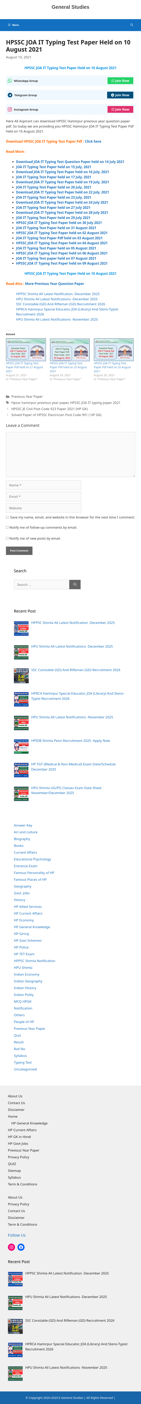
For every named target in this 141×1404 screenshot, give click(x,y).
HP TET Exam (24, 954)
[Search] (75, 584)
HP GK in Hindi (19, 1136)
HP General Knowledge (32, 927)
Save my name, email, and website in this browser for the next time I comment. (72, 517)
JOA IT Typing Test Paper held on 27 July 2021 (53, 207)
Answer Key (23, 825)
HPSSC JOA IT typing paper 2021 (95, 402)
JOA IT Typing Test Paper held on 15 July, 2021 (53, 167)
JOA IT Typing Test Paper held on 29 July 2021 (53, 217)
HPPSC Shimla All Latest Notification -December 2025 (58, 294)
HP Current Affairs (28, 913)
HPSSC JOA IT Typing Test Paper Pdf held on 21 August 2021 (24, 367)
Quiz (17, 1035)
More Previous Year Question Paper (54, 283)
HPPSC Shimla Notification (34, 960)
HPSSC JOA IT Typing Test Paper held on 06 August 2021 (62, 253)
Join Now (120, 81)
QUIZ (12, 1163)
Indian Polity (24, 994)
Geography (22, 886)
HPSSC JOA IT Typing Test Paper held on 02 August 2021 (62, 233)
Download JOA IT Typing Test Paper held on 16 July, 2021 (62, 172)
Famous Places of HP (30, 879)
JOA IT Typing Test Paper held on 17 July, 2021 (53, 177)
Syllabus (20, 1055)
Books (19, 845)
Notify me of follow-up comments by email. (43, 527)
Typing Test (23, 1062)
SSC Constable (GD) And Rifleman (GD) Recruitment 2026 (60, 304)
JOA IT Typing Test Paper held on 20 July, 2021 (53, 187)
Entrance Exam (25, 866)
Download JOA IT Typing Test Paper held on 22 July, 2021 (62, 192)
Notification (23, 1008)
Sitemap (14, 1170)
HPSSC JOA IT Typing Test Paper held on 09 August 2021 (62, 263)
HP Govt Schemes (28, 940)
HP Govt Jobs (18, 1143)
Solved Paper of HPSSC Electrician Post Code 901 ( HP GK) (56, 414)
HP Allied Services (28, 906)
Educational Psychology (32, 859)
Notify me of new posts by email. (35, 538)
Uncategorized (25, 1069)
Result (19, 1042)
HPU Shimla (23, 967)
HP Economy (24, 920)
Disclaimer (16, 1109)
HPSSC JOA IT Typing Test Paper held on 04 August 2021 (62, 243)
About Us (15, 1096)
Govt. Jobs (22, 893)
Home (12, 1116)
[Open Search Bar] (132, 25)
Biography (22, 839)
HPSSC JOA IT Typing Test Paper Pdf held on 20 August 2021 (112, 367)
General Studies (70, 7)
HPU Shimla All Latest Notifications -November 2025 (57, 319)
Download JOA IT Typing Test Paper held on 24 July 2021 (62, 202)
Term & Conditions (22, 1184)
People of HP (24, 1021)
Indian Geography (28, 981)
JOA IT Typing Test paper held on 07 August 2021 (56, 258)
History (19, 899)
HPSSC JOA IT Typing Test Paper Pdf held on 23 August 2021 (68, 367)
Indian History (25, 988)
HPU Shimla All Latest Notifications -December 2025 (57, 299)
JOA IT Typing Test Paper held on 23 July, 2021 (53, 197)
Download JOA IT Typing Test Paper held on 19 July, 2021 (62, 182)
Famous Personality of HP (34, 872)
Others (19, 1015)
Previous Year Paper (27, 396)
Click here (93, 141)
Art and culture (25, 832)
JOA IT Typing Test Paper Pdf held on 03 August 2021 (59, 238)
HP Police (21, 947)
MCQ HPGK (22, 1001)
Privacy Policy (18, 1157)
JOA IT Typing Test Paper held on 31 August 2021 (56, 228)
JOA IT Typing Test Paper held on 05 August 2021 (56, 248)
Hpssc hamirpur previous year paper (39, 402)
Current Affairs (25, 852)
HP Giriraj (21, 933)
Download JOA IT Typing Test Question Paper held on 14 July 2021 (70, 161)
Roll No (19, 1049)
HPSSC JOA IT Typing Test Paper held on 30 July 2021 (59, 222)
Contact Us (16, 1103)
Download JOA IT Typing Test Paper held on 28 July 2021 (62, 212)
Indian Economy (26, 974)
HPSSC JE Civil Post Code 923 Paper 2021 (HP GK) (49, 408)
